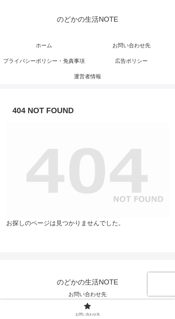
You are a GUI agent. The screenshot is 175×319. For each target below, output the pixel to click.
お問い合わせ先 (87, 294)
